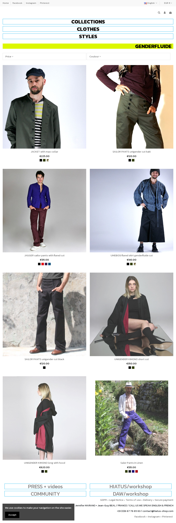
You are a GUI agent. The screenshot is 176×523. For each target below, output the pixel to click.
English (151, 3)
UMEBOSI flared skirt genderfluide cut (132, 255)
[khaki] (44, 160)
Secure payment (164, 500)
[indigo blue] (133, 471)
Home (6, 3)
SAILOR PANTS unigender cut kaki (132, 152)
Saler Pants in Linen (131, 463)
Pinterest (44, 3)
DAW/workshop (130, 494)
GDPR (103, 500)
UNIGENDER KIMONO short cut (131, 359)
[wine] (136, 471)
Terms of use (133, 500)
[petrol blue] (49, 264)
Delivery (147, 500)
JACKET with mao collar (44, 152)
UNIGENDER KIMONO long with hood (44, 463)
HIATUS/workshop (131, 486)
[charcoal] (130, 471)
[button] (88, 21)
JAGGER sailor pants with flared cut (44, 255)
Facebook (18, 3)
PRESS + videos (45, 486)
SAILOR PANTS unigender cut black (44, 359)
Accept (12, 515)
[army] (47, 160)
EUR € (168, 3)
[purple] (46, 264)
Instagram (31, 3)
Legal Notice (116, 500)
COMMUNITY (45, 494)
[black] (41, 160)
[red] (42, 264)
